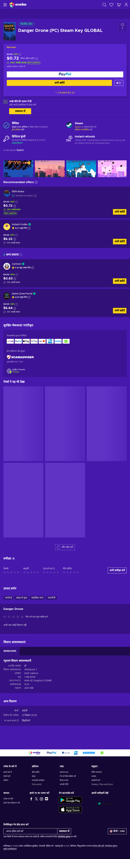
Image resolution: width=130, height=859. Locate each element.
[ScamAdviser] (20, 357)
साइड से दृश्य (21, 598)
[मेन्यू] (4, 4)
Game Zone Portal (22, 294)
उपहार (93, 776)
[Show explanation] (29, 228)
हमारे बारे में (7, 772)
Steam (78, 127)
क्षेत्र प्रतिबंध (16, 130)
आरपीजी (51, 598)
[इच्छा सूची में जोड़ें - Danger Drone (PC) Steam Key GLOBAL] (122, 27)
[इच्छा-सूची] (111, 4)
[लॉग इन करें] (126, 4)
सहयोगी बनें (95, 780)
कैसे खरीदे (35, 772)
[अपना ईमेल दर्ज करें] (30, 831)
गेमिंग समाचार (96, 772)
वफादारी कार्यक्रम (38, 780)
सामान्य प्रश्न (64, 772)
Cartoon (16, 264)
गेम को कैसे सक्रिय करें (68, 776)
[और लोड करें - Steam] (69, 125)
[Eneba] (17, 4)
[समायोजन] (117, 831)
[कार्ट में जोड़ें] (118, 83)
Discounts (36, 784)
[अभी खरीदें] (65, 74)
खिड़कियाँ (26, 721)
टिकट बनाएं (64, 780)
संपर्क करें (6, 776)
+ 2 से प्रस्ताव (65, 93)
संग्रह (33, 776)
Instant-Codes (20, 224)
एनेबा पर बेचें (8, 799)
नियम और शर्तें (98, 846)
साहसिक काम (37, 598)
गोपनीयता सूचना (64, 837)
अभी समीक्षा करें (117, 570)
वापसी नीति (64, 784)
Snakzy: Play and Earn (102, 784)
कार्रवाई (8, 598)
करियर (5, 780)
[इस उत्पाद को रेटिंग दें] (14, 617)
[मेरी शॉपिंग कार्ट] (119, 4)
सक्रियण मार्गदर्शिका (82, 130)
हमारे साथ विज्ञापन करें (11, 803)
